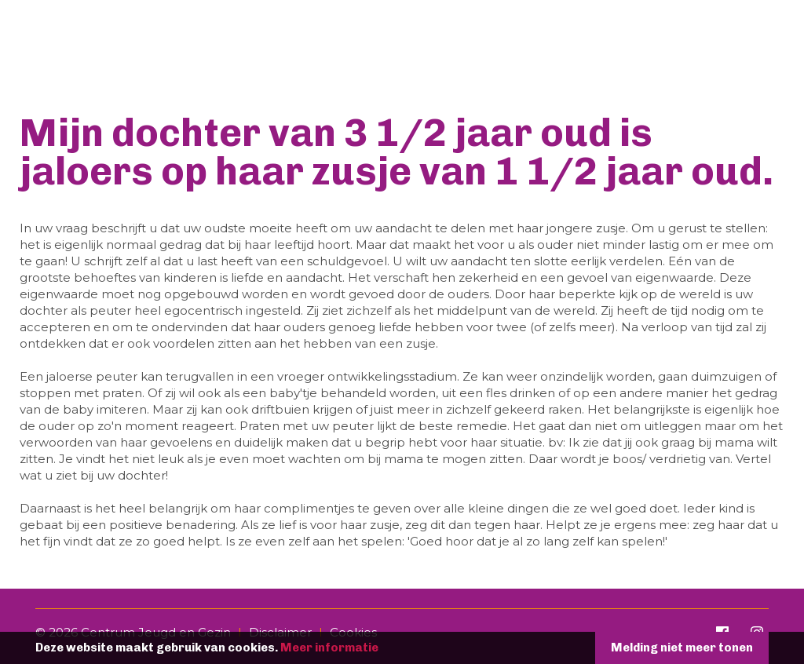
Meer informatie (329, 647)
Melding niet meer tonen (682, 647)
